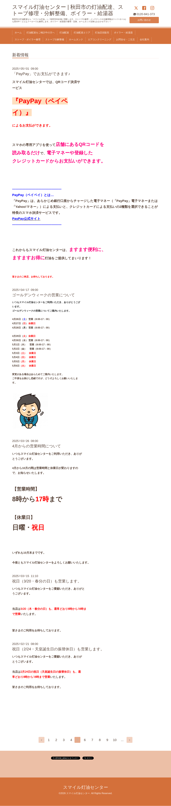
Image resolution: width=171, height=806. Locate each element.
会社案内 (144, 39)
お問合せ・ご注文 (125, 39)
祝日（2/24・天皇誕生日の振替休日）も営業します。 (58, 649)
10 (115, 740)
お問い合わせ (144, 20)
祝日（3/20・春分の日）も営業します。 (46, 581)
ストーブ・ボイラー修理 (27, 39)
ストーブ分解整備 (54, 39)
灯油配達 (64, 32)
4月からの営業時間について (36, 446)
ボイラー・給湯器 (123, 32)
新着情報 (20, 55)
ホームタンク (76, 39)
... (123, 740)
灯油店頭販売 (102, 32)
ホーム (18, 32)
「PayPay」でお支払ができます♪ (41, 74)
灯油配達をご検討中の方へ (41, 32)
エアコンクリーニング (99, 39)
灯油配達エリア (82, 32)
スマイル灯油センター (85, 787)
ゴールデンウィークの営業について (43, 295)
